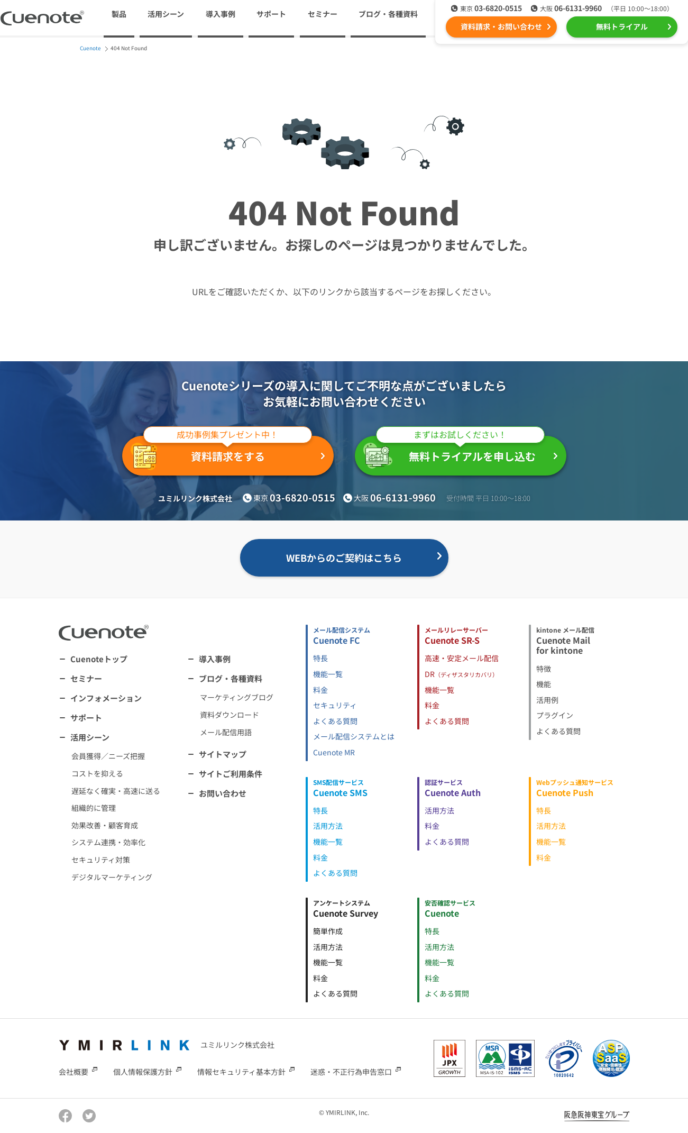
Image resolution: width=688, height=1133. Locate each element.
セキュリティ (335, 705)
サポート (271, 13)
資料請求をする (221, 453)
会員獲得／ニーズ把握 (108, 756)
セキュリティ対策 (100, 859)
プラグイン (554, 715)
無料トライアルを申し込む (454, 452)
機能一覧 (328, 674)
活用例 (547, 700)
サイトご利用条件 (230, 773)
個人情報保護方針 (142, 1071)
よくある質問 (335, 721)
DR (461, 674)
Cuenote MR (334, 752)
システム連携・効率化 (108, 842)
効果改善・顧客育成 (104, 825)
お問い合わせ (222, 793)
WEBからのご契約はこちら (344, 557)
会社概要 (73, 1071)
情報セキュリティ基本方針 (241, 1071)
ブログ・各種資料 (230, 678)
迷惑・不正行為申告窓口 (351, 1071)
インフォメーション (106, 697)
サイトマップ (222, 754)
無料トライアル (622, 26)
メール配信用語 (226, 732)
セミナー (322, 13)
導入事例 (220, 13)
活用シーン (89, 737)
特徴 (543, 668)
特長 (320, 658)
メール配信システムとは (354, 736)
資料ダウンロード (229, 714)
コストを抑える (97, 773)
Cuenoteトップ (98, 658)
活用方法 (328, 825)
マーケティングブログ (236, 697)
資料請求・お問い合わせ (501, 26)
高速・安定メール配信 (462, 658)
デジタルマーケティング (111, 877)
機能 (543, 684)
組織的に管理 (93, 807)
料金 (320, 689)
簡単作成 (328, 931)
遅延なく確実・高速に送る (115, 790)
